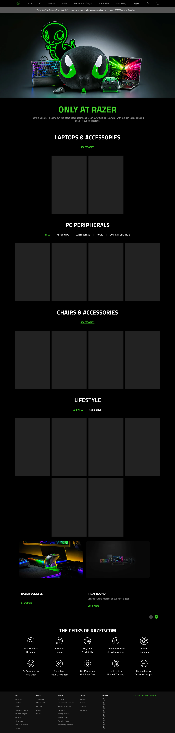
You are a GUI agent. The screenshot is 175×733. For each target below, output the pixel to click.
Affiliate (17, 728)
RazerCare (61, 710)
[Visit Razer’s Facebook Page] (103, 700)
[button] (157, 3)
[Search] (148, 3)
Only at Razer (19, 721)
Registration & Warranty (66, 703)
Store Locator (19, 706)
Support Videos (63, 717)
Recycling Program (64, 721)
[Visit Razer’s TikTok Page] (103, 720)
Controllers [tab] (83, 235)
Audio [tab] (100, 235)
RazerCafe (18, 703)
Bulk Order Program (21, 714)
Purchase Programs (21, 710)
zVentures (83, 706)
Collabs (38, 714)
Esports (38, 710)
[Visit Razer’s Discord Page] (103, 728)
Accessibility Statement (65, 725)
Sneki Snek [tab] (95, 410)
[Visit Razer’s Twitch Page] (103, 724)
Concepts (39, 706)
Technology (40, 699)
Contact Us (83, 710)
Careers (82, 703)
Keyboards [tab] (63, 235)
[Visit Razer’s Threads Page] (103, 708)
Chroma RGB (40, 703)
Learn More (27, 603)
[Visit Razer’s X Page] (103, 712)
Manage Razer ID (63, 714)
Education (18, 717)
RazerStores (18, 699)
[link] (18, 3)
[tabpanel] (87, 184)
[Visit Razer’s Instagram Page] (103, 704)
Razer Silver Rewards (21, 725)
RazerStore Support (64, 706)
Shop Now (132, 10)
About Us (83, 699)
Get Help (61, 699)
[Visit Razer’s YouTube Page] (103, 716)
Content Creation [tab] (120, 235)
